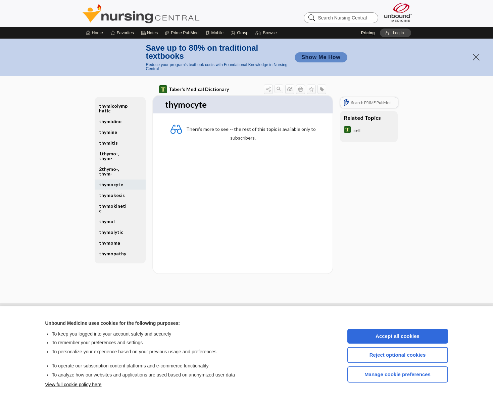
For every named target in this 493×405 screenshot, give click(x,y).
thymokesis (112, 195)
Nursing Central (166, 13)
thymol (107, 221)
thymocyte (111, 184)
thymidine (110, 121)
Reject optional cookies (397, 355)
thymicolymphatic (113, 108)
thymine (108, 132)
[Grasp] (239, 33)
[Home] (94, 33)
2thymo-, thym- (109, 171)
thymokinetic (113, 208)
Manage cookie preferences (397, 374)
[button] (267, 33)
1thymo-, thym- (109, 156)
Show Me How (320, 57)
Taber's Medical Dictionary (194, 89)
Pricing (368, 33)
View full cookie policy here (73, 384)
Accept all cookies (398, 336)
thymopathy (112, 253)
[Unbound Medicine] (398, 12)
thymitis (108, 143)
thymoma (109, 243)
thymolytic (111, 232)
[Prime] (181, 33)
